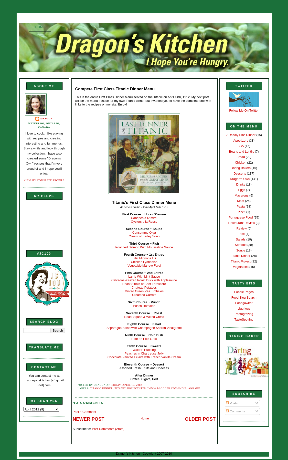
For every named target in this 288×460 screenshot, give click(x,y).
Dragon (46, 118)
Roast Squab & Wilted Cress (144, 317)
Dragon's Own (240, 179)
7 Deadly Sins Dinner (241, 135)
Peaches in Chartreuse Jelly (144, 353)
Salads (240, 239)
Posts (232, 403)
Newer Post (89, 419)
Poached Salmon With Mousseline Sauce (144, 247)
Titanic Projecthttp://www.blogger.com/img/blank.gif (157, 388)
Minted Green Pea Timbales (144, 291)
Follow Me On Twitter (244, 110)
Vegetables (240, 267)
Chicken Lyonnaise (144, 262)
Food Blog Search (243, 297)
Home (40, 27)
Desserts (240, 173)
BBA (240, 146)
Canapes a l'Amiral (144, 218)
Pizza (241, 212)
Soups (240, 250)
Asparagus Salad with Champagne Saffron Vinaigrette (144, 328)
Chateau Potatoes (144, 287)
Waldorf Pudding (144, 350)
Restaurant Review (241, 223)
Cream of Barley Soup (144, 236)
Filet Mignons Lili (144, 258)
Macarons (241, 195)
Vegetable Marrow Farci (144, 265)
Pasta (241, 206)
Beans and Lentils (241, 151)
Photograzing (244, 314)
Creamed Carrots (144, 295)
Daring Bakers (241, 168)
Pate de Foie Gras (144, 339)
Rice (241, 234)
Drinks (240, 184)
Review (241, 228)
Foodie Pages (244, 292)
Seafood (240, 245)
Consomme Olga (144, 232)
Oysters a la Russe (144, 221)
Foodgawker (244, 303)
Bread (240, 157)
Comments (235, 411)
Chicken (240, 162)
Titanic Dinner (101, 388)
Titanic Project (241, 261)
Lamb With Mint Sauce (144, 276)
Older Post (200, 419)
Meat (240, 201)
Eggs (241, 190)
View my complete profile (44, 180)
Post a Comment (84, 412)
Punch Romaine (144, 306)
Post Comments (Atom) (108, 429)
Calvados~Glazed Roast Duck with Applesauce (144, 280)
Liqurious (243, 308)
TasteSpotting (244, 319)
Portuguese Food (241, 217)
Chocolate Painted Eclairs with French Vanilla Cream (144, 357)
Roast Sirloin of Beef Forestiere (144, 284)
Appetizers (240, 140)
